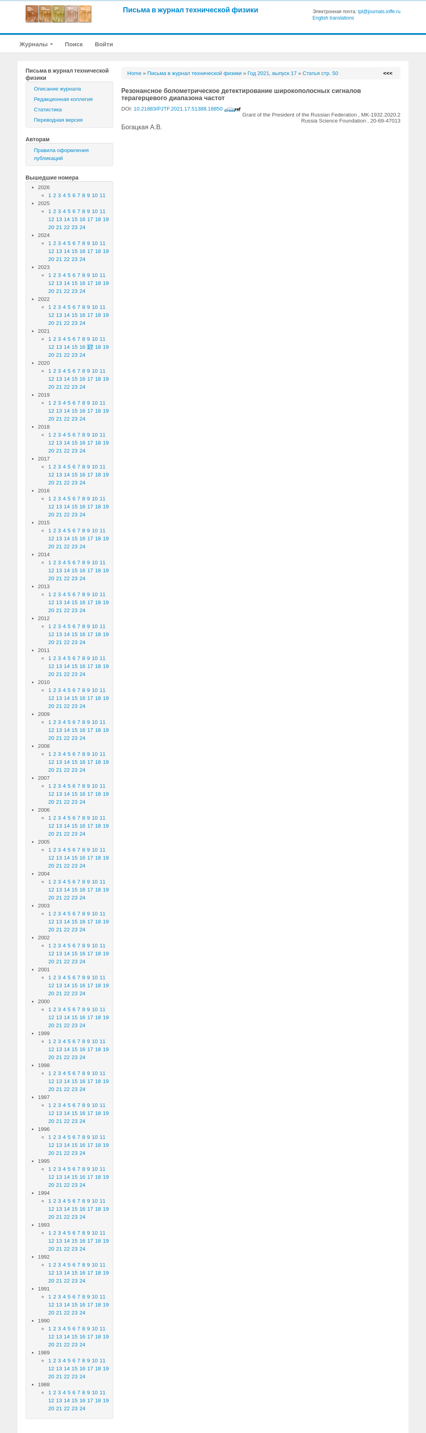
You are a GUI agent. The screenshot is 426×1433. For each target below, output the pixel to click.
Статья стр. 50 (320, 73)
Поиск (74, 44)
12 (51, 219)
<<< (387, 73)
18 (98, 219)
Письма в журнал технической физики (190, 9)
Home (134, 73)
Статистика (48, 110)
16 (82, 219)
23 (75, 227)
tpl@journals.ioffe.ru (379, 11)
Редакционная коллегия (63, 99)
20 (51, 227)
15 (75, 219)
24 (82, 227)
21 (59, 227)
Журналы (36, 44)
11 (103, 195)
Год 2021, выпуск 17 (272, 73)
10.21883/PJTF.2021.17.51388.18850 (187, 109)
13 (59, 219)
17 (90, 219)
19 (106, 219)
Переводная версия (58, 120)
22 (67, 227)
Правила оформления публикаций (61, 154)
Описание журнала (57, 89)
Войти (104, 44)
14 (67, 219)
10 (95, 195)
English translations (333, 18)
